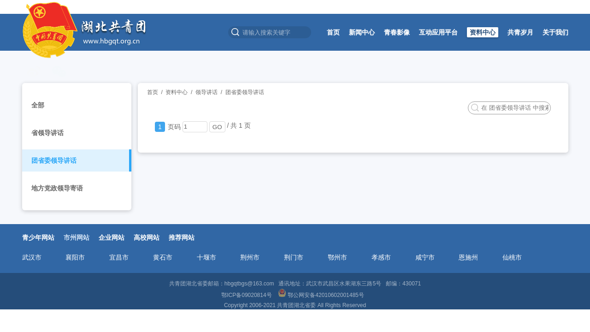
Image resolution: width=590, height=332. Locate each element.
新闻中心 (362, 32)
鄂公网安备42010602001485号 (322, 295)
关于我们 (555, 32)
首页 (333, 32)
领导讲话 (206, 92)
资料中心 (483, 32)
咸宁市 (425, 257)
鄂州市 (337, 257)
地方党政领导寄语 (57, 188)
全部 (37, 105)
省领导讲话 (47, 132)
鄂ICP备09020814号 (247, 295)
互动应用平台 (438, 32)
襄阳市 (75, 257)
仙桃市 (512, 257)
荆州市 (250, 257)
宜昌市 (119, 257)
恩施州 (468, 257)
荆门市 (293, 257)
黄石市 (162, 257)
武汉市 (31, 257)
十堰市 (206, 257)
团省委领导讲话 (54, 160)
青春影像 (397, 32)
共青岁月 (520, 32)
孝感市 (381, 257)
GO (217, 127)
